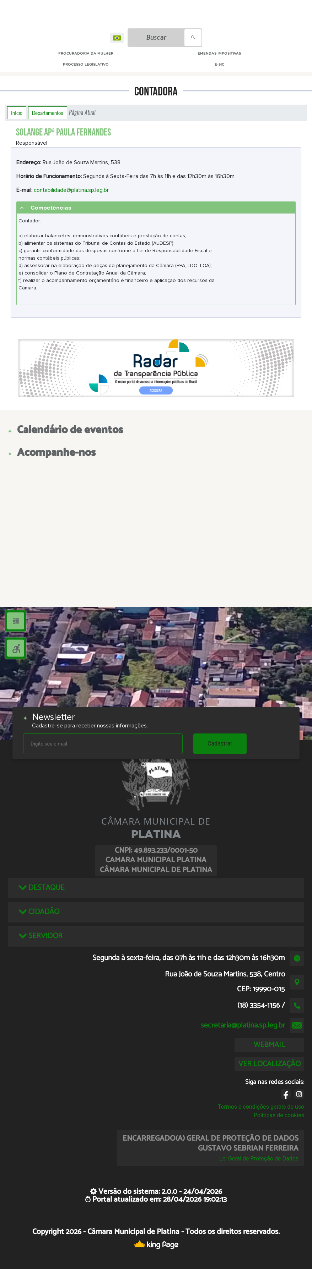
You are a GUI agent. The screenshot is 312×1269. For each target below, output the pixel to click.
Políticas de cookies (279, 1115)
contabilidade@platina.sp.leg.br (71, 190)
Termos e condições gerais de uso (261, 1106)
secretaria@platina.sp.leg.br (243, 1025)
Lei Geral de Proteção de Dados (258, 1158)
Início (16, 112)
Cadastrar (220, 743)
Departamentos (47, 112)
